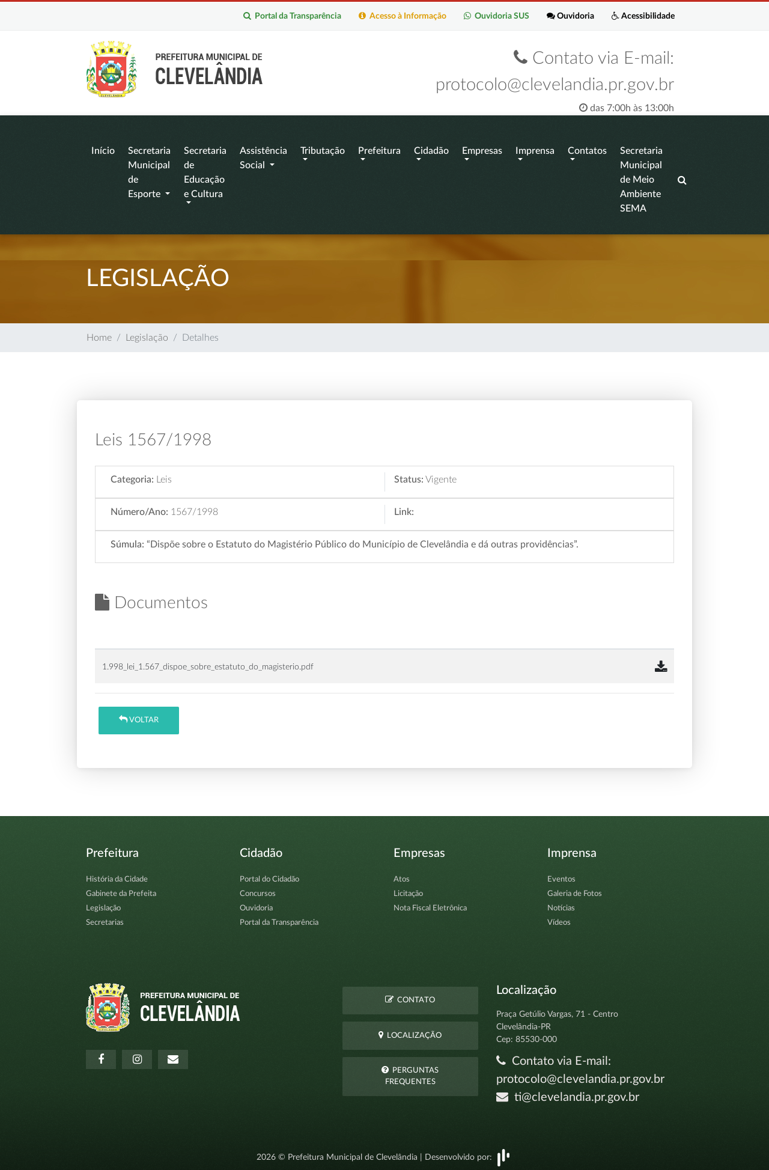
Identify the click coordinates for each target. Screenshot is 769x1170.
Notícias (561, 903)
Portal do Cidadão (269, 874)
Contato (410, 994)
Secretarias (105, 917)
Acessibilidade (642, 15)
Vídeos (559, 917)
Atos (402, 874)
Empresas (482, 148)
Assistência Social (263, 156)
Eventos (561, 874)
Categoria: (132, 474)
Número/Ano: (139, 506)
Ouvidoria (569, 15)
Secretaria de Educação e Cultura (205, 170)
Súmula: (127, 539)
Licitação (408, 888)
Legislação (147, 332)
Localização (410, 1029)
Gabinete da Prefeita (121, 888)
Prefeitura (379, 148)
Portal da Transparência (289, 15)
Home (99, 332)
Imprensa (535, 148)
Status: (409, 474)
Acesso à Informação (400, 15)
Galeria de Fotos (574, 888)
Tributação (322, 148)
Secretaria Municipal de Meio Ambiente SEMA (641, 177)
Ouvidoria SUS (494, 15)
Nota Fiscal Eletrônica (430, 903)
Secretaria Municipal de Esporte (149, 170)
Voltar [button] (139, 714)
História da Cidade (117, 874)
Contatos (587, 148)
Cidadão (431, 148)
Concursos (258, 888)
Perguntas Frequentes (410, 1070)
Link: (404, 506)
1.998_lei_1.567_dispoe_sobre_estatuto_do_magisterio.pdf (208, 660)
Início (103, 148)
